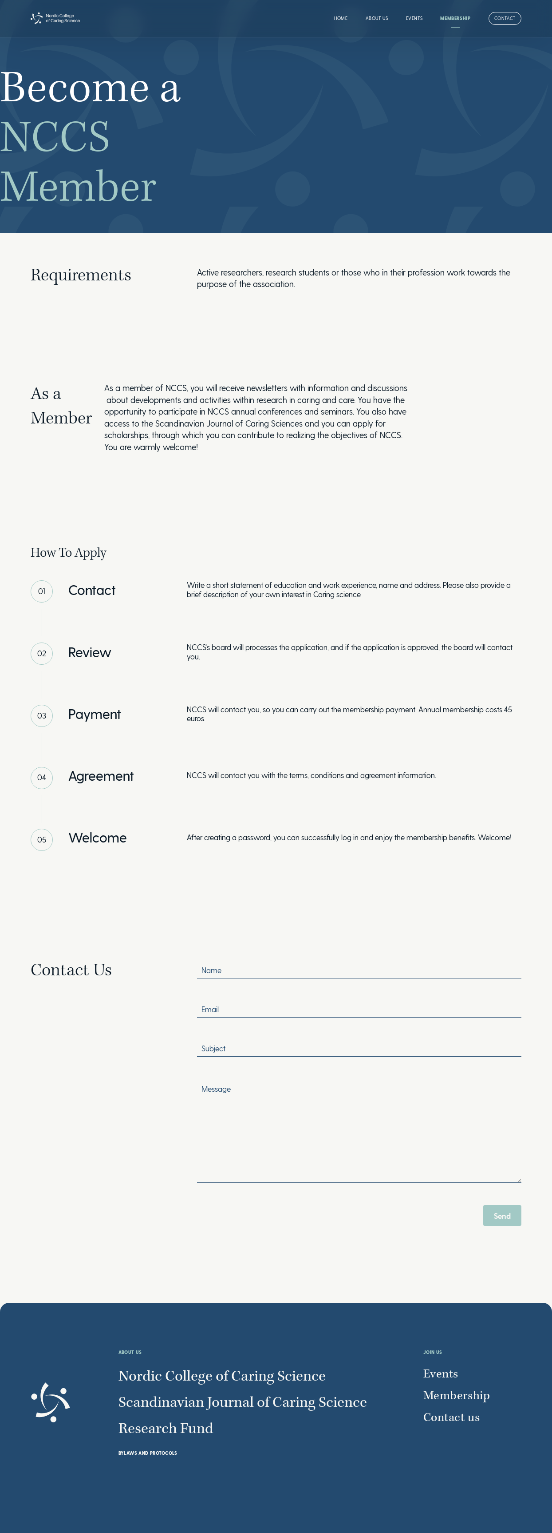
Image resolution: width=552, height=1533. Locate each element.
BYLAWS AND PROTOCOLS (147, 1453)
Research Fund (165, 1429)
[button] (377, 18)
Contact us (451, 1417)
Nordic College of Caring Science (222, 1376)
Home (341, 18)
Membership (455, 18)
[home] (55, 18)
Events (414, 18)
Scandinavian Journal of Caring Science (242, 1402)
